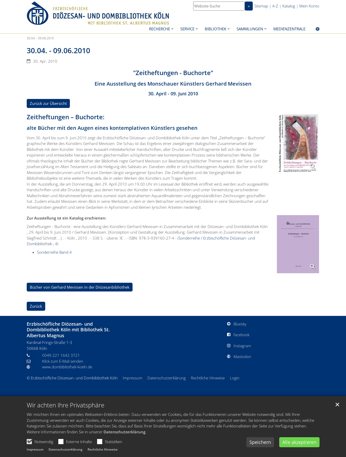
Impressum (35, 449)
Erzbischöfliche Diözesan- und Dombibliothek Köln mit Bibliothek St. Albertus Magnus (68, 330)
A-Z (275, 5)
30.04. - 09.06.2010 (40, 38)
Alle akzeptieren (299, 442)
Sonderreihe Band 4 (54, 252)
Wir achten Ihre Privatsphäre (65, 405)
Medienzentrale (289, 28)
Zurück (36, 306)
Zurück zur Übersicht (48, 103)
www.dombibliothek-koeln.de (67, 366)
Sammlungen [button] (250, 28)
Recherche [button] (159, 28)
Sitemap (261, 5)
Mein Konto (309, 5)
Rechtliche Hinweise (103, 449)
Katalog (288, 5)
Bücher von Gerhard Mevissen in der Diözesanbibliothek (79, 287)
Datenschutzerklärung (124, 431)
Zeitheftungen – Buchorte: (66, 117)
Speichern (260, 442)
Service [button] (187, 28)
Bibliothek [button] (215, 28)
